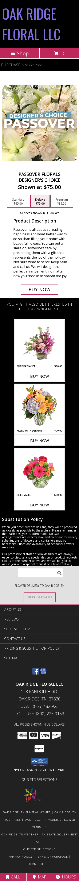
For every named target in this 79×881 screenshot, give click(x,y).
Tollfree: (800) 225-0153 (39, 713)
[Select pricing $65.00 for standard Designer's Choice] (18, 201)
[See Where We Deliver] (40, 597)
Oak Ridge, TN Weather (19, 834)
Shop (20, 53)
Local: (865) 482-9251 (39, 706)
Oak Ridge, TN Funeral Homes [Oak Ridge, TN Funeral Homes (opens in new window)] (27, 812)
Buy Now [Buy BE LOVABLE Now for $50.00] (39, 505)
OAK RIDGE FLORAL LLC (31, 23)
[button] (39, 762)
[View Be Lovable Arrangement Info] (39, 470)
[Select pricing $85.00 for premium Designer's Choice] (62, 201)
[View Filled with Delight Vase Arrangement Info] (39, 406)
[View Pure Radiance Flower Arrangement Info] (39, 342)
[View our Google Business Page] (43, 673)
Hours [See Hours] (66, 877)
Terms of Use (40, 864)
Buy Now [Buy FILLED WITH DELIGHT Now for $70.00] (39, 440)
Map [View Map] (40, 877)
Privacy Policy (20, 856)
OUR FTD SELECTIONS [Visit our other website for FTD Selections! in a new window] (39, 779)
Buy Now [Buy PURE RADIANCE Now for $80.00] (39, 376)
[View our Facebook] (35, 673)
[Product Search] (40, 573)
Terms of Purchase (52, 856)
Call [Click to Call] (13, 877)
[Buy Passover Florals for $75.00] (39, 290)
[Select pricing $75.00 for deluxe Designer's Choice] (40, 201)
